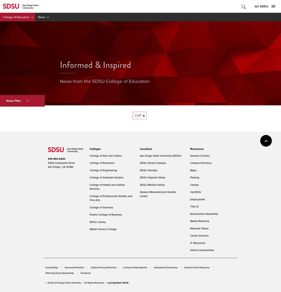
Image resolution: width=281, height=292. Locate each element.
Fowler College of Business (106, 214)
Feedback (86, 273)
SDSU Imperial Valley (152, 177)
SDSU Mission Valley (152, 185)
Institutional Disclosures (166, 267)
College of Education (16, 17)
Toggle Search (243, 6)
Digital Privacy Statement (103, 267)
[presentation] (95, 149)
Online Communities (202, 250)
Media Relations (199, 221)
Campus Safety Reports (135, 267)
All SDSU (265, 6)
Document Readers (74, 267)
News (41, 17)
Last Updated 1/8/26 (117, 282)
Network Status (199, 228)
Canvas (194, 185)
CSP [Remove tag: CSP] (138, 115)
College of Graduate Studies (106, 177)
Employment (197, 199)
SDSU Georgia (148, 170)
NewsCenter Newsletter (204, 214)
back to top (266, 141)
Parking (194, 177)
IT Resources (197, 243)
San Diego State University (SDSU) (160, 156)
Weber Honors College (103, 229)
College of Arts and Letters (106, 156)
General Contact (199, 156)
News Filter (17, 101)
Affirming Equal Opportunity (59, 273)
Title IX (194, 206)
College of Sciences (101, 207)
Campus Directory (200, 163)
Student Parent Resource (196, 267)
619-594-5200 (56, 159)
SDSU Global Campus (153, 163)
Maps (193, 170)
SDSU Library (98, 222)
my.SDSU (195, 192)
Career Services (199, 235)
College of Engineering (103, 170)
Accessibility (51, 267)
